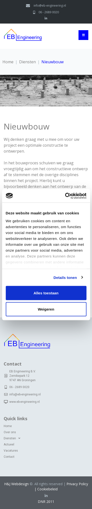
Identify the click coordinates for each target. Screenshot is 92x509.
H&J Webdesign (16, 484)
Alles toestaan (46, 293)
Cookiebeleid (47, 489)
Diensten (27, 62)
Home (7, 62)
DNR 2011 (46, 501)
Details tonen (65, 277)
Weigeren (46, 309)
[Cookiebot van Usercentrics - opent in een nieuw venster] (65, 196)
